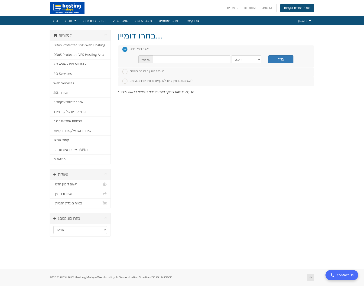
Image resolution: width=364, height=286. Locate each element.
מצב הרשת (143, 21)
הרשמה (267, 8)
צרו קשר (192, 21)
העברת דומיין (80, 194)
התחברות (250, 8)
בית (55, 21)
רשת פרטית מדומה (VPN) (70, 150)
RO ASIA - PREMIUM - (69, 64)
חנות (70, 21)
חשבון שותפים (169, 21)
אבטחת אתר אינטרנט (67, 121)
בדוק (281, 59)
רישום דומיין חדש (80, 184)
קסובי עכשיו (61, 140)
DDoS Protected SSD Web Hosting (79, 45)
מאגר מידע (120, 21)
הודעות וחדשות (94, 21)
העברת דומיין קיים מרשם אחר (143, 71)
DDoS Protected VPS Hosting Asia (78, 55)
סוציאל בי (59, 159)
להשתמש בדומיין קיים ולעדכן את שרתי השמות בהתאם (157, 81)
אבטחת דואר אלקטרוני (68, 102)
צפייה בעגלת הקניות (297, 8)
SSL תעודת (60, 93)
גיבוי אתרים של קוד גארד (69, 112)
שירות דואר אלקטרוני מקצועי (72, 131)
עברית (232, 8)
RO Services (62, 74)
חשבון (304, 21)
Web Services (63, 83)
